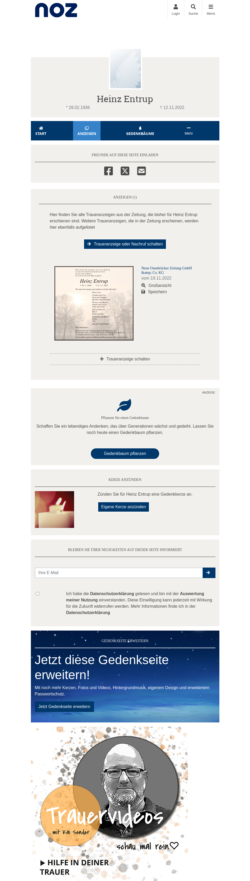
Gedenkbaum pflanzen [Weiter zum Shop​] (125, 453)
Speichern (154, 292)
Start (41, 131)
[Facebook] (108, 170)
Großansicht (156, 285)
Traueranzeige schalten (125, 359)
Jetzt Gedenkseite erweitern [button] (64, 706)
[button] (209, 573)
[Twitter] (125, 170)
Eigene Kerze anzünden (123, 507)
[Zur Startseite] (56, 9)
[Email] (141, 170)
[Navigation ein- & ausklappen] (210, 9)
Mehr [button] (188, 130)
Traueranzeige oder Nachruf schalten (125, 244)
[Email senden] (119, 573)
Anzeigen (86, 131)
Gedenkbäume (140, 131)
